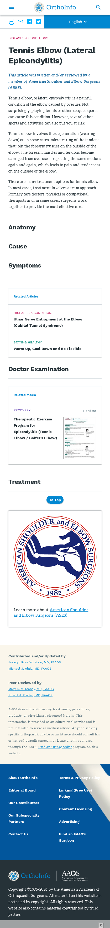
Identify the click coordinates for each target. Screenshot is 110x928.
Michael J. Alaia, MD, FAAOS (29, 668)
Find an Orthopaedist (55, 747)
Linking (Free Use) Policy (75, 793)
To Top (55, 500)
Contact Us (18, 834)
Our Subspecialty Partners (24, 818)
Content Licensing (75, 809)
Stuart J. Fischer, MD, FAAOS (30, 695)
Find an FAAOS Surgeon (72, 837)
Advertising (69, 821)
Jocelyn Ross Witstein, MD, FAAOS (34, 662)
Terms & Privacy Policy (79, 778)
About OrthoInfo (23, 778)
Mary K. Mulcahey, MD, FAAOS (31, 689)
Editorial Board (22, 790)
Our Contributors (24, 803)
